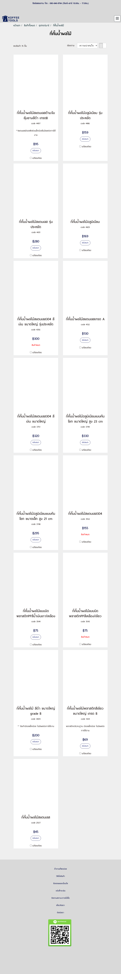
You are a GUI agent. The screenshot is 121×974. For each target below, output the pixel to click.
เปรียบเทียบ (37, 158)
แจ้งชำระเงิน (60, 890)
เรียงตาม (72, 45)
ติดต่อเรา (60, 912)
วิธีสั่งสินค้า (60, 876)
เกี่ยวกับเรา (60, 905)
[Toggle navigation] (117, 18)
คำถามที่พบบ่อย (60, 868)
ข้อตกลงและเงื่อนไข (60, 883)
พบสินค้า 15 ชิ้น (20, 46)
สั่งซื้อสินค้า (36, 150)
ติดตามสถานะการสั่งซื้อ (60, 898)
